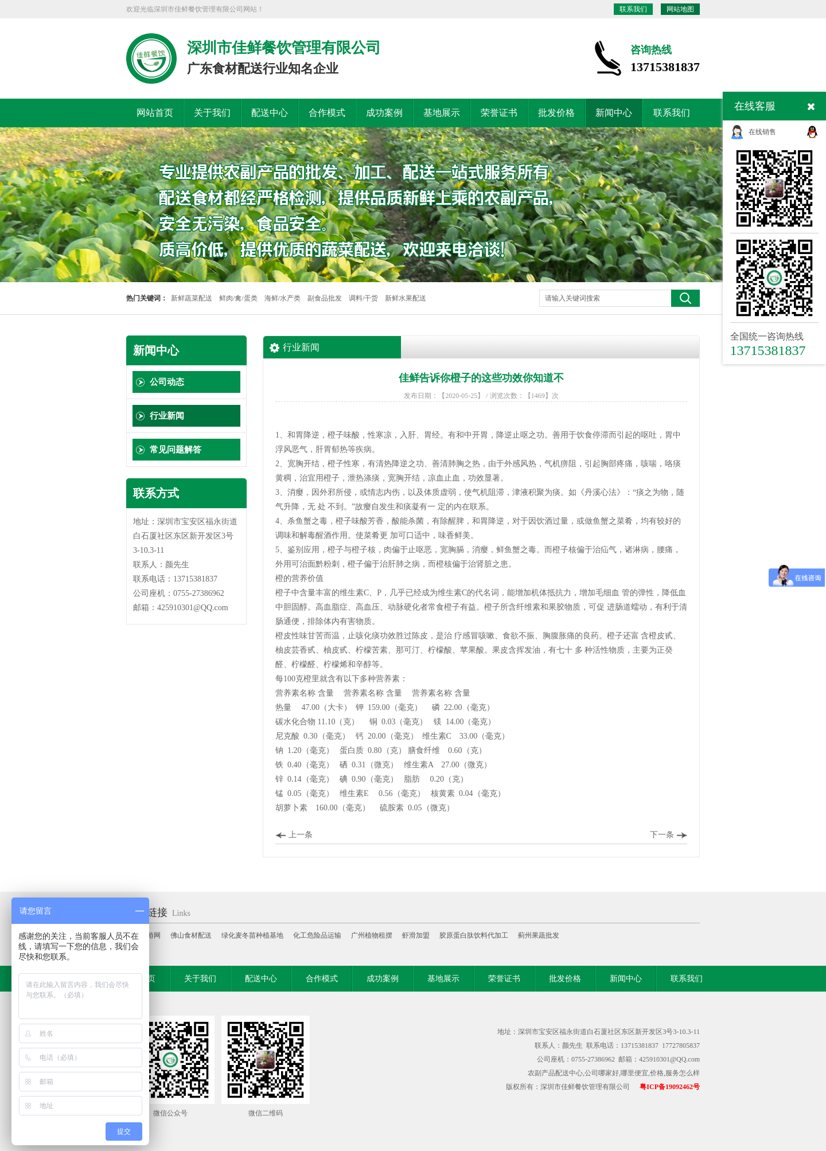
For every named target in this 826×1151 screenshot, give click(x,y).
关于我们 (212, 113)
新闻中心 (613, 113)
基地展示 (441, 113)
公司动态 (167, 382)
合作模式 (327, 113)
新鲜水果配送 (405, 298)
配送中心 (269, 113)
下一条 (662, 834)
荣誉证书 (499, 113)
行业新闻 (167, 415)
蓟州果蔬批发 (538, 935)
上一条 (301, 834)
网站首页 (155, 113)
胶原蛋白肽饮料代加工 (473, 935)
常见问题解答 (175, 449)
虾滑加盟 (416, 935)
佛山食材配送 (191, 935)
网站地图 (680, 9)
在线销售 (762, 132)
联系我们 (633, 9)
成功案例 (384, 113)
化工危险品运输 (317, 935)
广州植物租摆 (371, 935)
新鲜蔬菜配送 (191, 298)
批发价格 (556, 113)
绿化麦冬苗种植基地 (252, 935)
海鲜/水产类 (282, 298)
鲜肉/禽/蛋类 (238, 298)
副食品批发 (324, 298)
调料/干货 (363, 298)
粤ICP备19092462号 (670, 1087)
